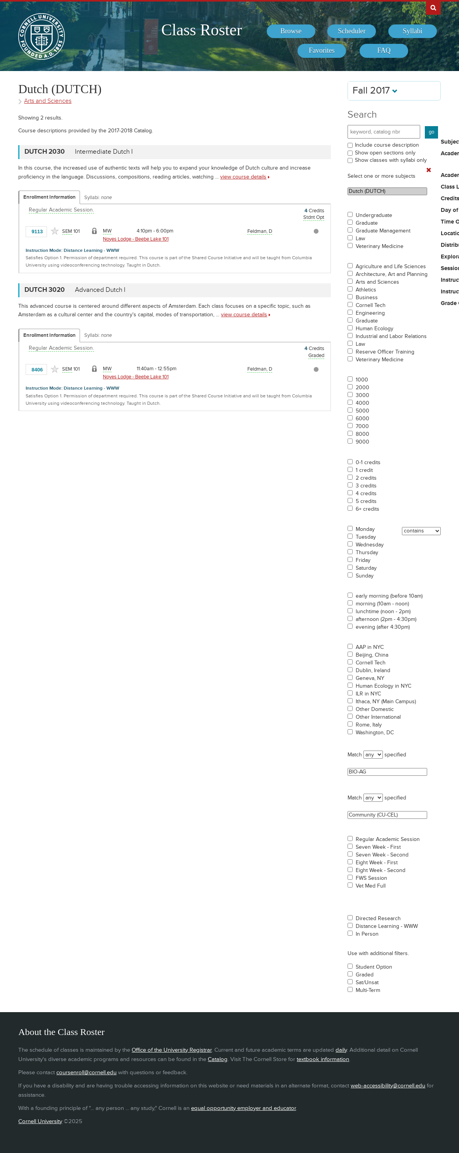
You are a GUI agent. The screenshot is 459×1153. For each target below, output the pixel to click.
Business (367, 297)
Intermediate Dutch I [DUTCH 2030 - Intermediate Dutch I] (104, 152)
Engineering (370, 313)
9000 (362, 442)
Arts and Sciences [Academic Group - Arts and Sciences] (47, 101)
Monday (365, 529)
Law (360, 238)
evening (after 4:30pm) (383, 627)
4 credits (366, 493)
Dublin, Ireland (373, 670)
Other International (378, 717)
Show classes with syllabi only (391, 160)
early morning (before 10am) (389, 596)
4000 (362, 403)
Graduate (367, 223)
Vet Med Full (371, 886)
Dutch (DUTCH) (387, 191)
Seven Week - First (378, 847)
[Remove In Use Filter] (428, 170)
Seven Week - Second (382, 855)
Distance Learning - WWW (387, 926)
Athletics (366, 290)
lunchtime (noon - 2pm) (383, 611)
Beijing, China (372, 655)
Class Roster (201, 30)
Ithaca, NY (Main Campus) (386, 701)
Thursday (367, 552)
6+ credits (367, 509)
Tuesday (366, 537)
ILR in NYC (368, 694)
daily (341, 1050)
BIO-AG (387, 771)
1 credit (364, 470)
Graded (365, 975)
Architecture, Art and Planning (392, 274)
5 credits (366, 501)
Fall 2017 (375, 91)
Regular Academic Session (388, 839)
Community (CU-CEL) (387, 814)
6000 (362, 418)
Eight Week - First (377, 862)
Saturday (366, 568)
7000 (362, 426)
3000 (362, 395)
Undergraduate (374, 215)
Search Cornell (433, 7)
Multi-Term (368, 990)
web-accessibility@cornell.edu (388, 1085)
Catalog (218, 1059)
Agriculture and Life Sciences (391, 266)
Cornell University (40, 1121)
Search (362, 114)
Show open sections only (385, 152)
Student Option (374, 967)
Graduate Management (383, 231)
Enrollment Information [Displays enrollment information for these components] (49, 197)
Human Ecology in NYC (383, 686)
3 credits (366, 486)
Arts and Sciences (377, 282)
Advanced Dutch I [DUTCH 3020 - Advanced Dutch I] (100, 290)
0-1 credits (368, 462)
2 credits (366, 478)
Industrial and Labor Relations (391, 336)
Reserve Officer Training (385, 352)
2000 (362, 387)
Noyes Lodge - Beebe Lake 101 (136, 239)
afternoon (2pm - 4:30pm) (386, 619)
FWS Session (371, 878)
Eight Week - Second (380, 870)
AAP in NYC (370, 647)
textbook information (323, 1059)
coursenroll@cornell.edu (86, 1072)
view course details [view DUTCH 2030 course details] (243, 176)
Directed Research (378, 918)
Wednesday (370, 545)
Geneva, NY (370, 678)
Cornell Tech (371, 305)
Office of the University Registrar (172, 1050)
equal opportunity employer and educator (243, 1108)
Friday (363, 560)
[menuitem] (291, 31)
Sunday (365, 576)
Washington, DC (375, 732)
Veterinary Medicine (379, 246)
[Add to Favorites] (54, 231)
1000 (362, 380)
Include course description (387, 145)
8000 (362, 434)
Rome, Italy (369, 725)
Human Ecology (374, 328)
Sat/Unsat (367, 982)
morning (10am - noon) (382, 604)
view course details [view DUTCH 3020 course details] (244, 314)
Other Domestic (375, 709)
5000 (362, 411)
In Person (367, 934)
